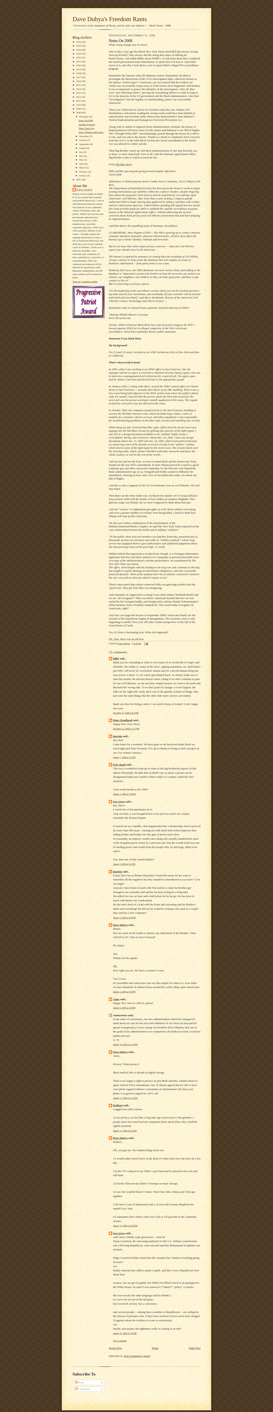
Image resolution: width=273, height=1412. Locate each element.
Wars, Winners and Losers (90, 132)
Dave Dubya (85, 190)
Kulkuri (118, 1105)
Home (155, 1348)
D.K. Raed (119, 764)
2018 (78, 73)
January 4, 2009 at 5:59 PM (124, 992)
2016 (78, 81)
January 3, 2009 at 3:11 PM (124, 864)
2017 (78, 77)
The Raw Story (123, 164)
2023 (78, 53)
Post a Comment (120, 1341)
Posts (79, 1382)
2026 (78, 42)
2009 (78, 108)
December (84, 116)
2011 (78, 100)
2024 (78, 49)
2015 (78, 85)
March (82, 167)
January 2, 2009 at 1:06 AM (124, 794)
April (82, 163)
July (81, 152)
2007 (78, 179)
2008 (78, 112)
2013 (78, 93)
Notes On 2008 (85, 120)
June (81, 156)
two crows (119, 801)
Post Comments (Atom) (137, 1356)
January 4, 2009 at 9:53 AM (124, 917)
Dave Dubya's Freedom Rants (110, 19)
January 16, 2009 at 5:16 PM (124, 1333)
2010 (78, 105)
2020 (78, 65)
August (83, 148)
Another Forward (86, 124)
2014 (78, 89)
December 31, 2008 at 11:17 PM (126, 729)
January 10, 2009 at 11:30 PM (125, 1044)
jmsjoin (117, 736)
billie (116, 658)
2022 (78, 57)
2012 (78, 97)
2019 (78, 69)
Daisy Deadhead (122, 720)
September (84, 144)
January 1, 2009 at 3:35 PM (124, 757)
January (83, 175)
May (81, 159)
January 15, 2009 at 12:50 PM (125, 1226)
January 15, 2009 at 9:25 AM (125, 1131)
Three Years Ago (86, 128)
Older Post (194, 1348)
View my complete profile (85, 281)
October (83, 140)
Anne (116, 999)
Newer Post (115, 1348)
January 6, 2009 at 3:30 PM (124, 1008)
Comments (82, 1389)
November (84, 136)
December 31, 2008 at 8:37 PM (125, 713)
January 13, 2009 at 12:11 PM (125, 1098)
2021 (78, 61)
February (83, 171)
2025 (78, 45)
